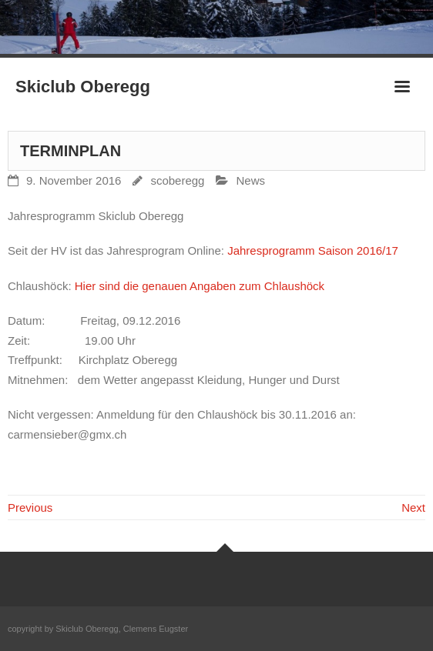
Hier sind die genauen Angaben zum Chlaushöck (199, 285)
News (250, 180)
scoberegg (177, 180)
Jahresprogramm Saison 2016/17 (312, 250)
